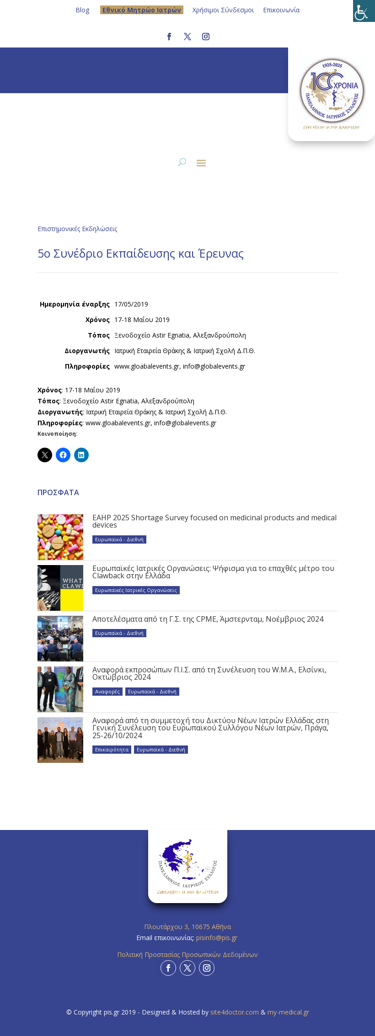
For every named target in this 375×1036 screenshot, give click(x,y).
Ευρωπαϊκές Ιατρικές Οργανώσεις (136, 590)
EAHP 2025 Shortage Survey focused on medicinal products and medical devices (214, 521)
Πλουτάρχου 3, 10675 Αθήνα (187, 926)
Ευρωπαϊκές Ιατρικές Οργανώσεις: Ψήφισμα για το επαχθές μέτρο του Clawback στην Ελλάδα (213, 572)
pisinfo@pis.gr (217, 937)
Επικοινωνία (281, 9)
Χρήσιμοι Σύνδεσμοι (223, 9)
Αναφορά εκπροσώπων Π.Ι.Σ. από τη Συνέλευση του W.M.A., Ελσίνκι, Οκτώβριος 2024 (209, 673)
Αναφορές (107, 691)
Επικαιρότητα (112, 749)
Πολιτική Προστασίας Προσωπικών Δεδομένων (187, 954)
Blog (82, 9)
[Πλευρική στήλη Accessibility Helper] (364, 11)
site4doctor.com (234, 1012)
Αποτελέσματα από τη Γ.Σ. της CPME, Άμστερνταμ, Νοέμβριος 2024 (207, 619)
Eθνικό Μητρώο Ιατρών (141, 9)
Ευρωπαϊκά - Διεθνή (119, 539)
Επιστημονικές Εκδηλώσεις (77, 228)
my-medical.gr (288, 1012)
